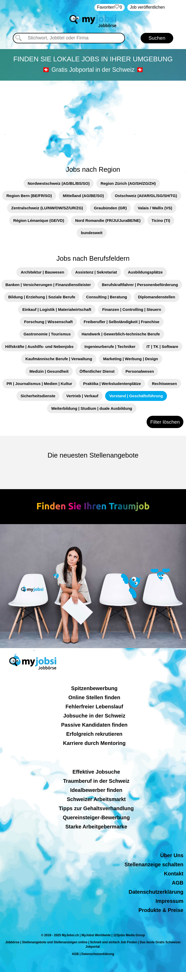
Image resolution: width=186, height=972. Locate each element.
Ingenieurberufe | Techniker (110, 346)
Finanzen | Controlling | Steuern (131, 309)
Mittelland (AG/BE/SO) (83, 195)
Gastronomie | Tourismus (47, 334)
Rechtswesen (164, 383)
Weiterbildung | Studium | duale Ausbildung (91, 408)
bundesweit (92, 232)
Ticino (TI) (161, 220)
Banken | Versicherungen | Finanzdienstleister (48, 284)
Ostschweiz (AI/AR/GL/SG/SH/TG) (146, 195)
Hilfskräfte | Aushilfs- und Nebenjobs (39, 346)
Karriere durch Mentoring (94, 743)
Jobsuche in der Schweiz (94, 716)
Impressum (169, 901)
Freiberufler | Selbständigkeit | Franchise (121, 321)
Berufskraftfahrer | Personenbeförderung (140, 284)
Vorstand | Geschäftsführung (136, 396)
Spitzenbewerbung (94, 688)
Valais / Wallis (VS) (155, 208)
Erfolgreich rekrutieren (94, 734)
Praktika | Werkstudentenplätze (112, 383)
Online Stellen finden (94, 697)
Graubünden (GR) (110, 208)
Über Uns (171, 855)
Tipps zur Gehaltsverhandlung (96, 808)
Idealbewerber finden (96, 790)
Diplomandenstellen (156, 297)
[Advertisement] (93, 120)
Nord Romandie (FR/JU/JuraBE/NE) (108, 220)
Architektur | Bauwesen (42, 272)
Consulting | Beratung (106, 297)
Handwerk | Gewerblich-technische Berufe (121, 334)
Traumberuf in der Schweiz (96, 781)
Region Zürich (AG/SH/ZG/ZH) (128, 183)
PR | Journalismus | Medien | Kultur (39, 383)
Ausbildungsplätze (145, 272)
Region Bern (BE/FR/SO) (29, 195)
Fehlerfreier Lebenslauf (94, 706)
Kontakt (173, 873)
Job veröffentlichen (147, 7)
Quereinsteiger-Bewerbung (96, 817)
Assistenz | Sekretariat (96, 272)
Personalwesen (139, 371)
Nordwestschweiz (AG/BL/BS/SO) (59, 183)
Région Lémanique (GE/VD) (38, 220)
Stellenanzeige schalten (153, 864)
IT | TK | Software (162, 346)
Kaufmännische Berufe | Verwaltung (58, 359)
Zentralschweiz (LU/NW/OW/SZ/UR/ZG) (47, 208)
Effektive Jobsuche (96, 772)
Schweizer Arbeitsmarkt (96, 799)
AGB (177, 883)
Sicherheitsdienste (38, 396)
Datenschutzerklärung (156, 892)
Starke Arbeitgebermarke (96, 826)
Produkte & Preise (161, 910)
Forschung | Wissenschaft (48, 321)
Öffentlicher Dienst (97, 371)
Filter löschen (165, 422)
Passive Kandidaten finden (94, 725)
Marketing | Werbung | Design (130, 359)
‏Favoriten (109, 7)
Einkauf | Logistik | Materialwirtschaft (56, 309)
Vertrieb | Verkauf (82, 396)
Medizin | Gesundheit (49, 371)
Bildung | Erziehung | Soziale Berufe (41, 297)
